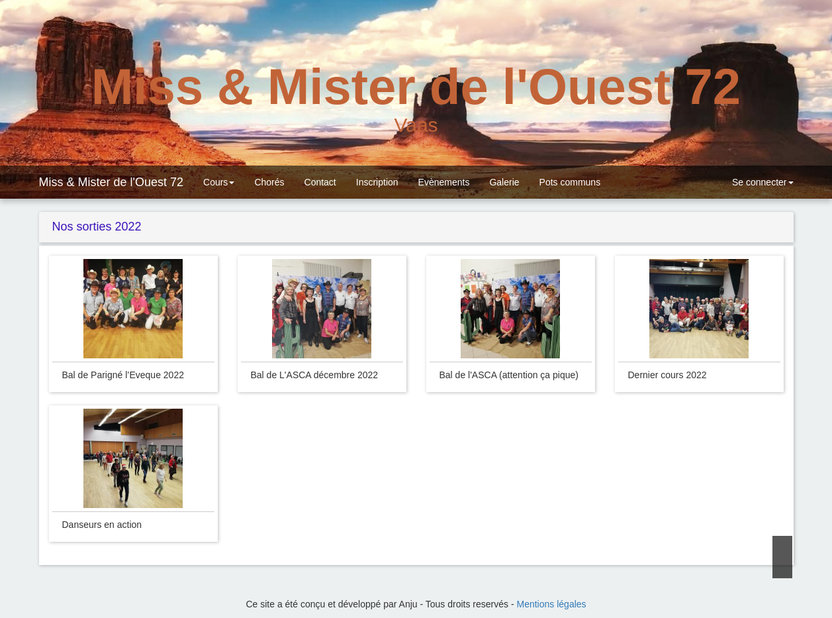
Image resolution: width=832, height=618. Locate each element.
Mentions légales (551, 604)
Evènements (444, 182)
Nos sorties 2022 (95, 226)
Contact (320, 182)
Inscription (377, 182)
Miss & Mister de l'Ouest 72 (111, 182)
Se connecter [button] (761, 182)
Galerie (504, 182)
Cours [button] (218, 182)
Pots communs (570, 182)
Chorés (269, 182)
